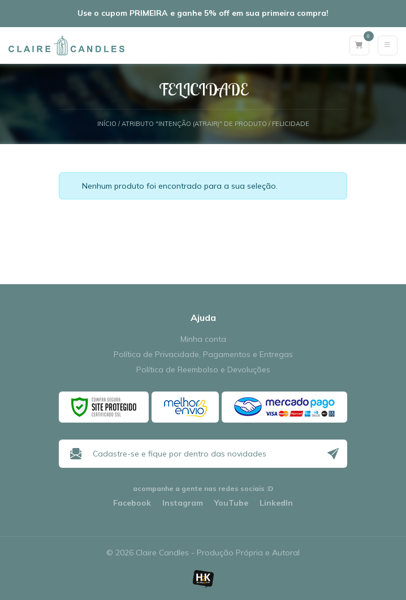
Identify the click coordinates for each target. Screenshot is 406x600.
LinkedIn (276, 503)
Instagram (182, 503)
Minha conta (203, 339)
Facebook (132, 503)
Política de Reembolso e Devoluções (203, 370)
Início (106, 124)
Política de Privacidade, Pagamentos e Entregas (203, 354)
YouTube (231, 503)
